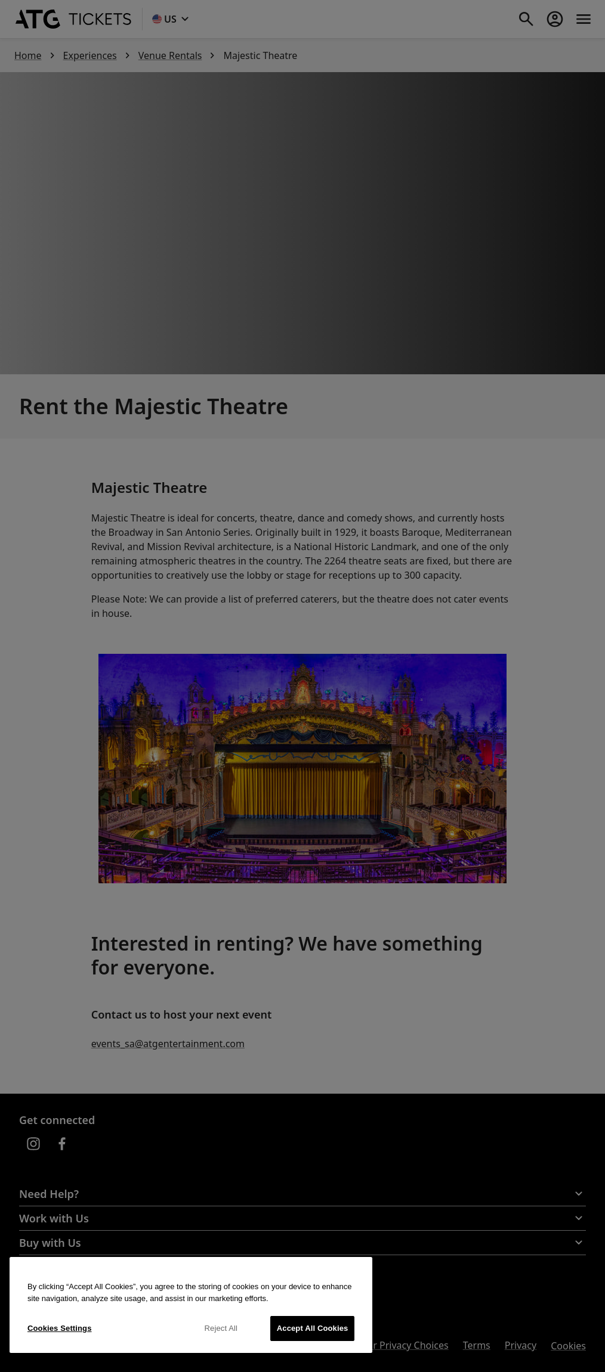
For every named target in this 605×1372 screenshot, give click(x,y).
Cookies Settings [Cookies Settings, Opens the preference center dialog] (59, 1328)
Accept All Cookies (312, 1328)
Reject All (221, 1328)
